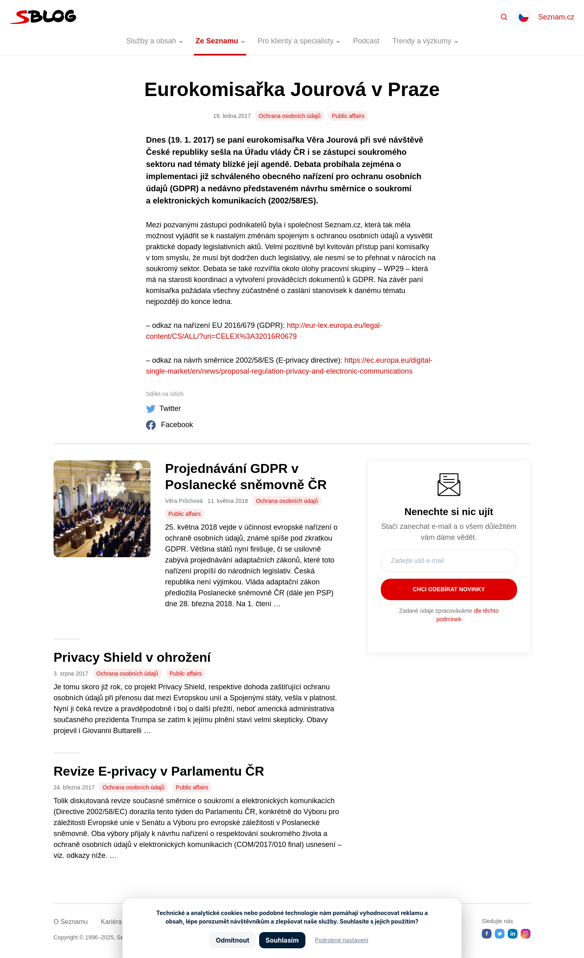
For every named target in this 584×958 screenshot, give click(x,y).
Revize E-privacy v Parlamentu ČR (159, 771)
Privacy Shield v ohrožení (132, 657)
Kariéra (111, 921)
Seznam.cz (556, 17)
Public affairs (348, 116)
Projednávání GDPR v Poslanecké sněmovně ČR (245, 476)
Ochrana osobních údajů (290, 116)
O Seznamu (71, 921)
